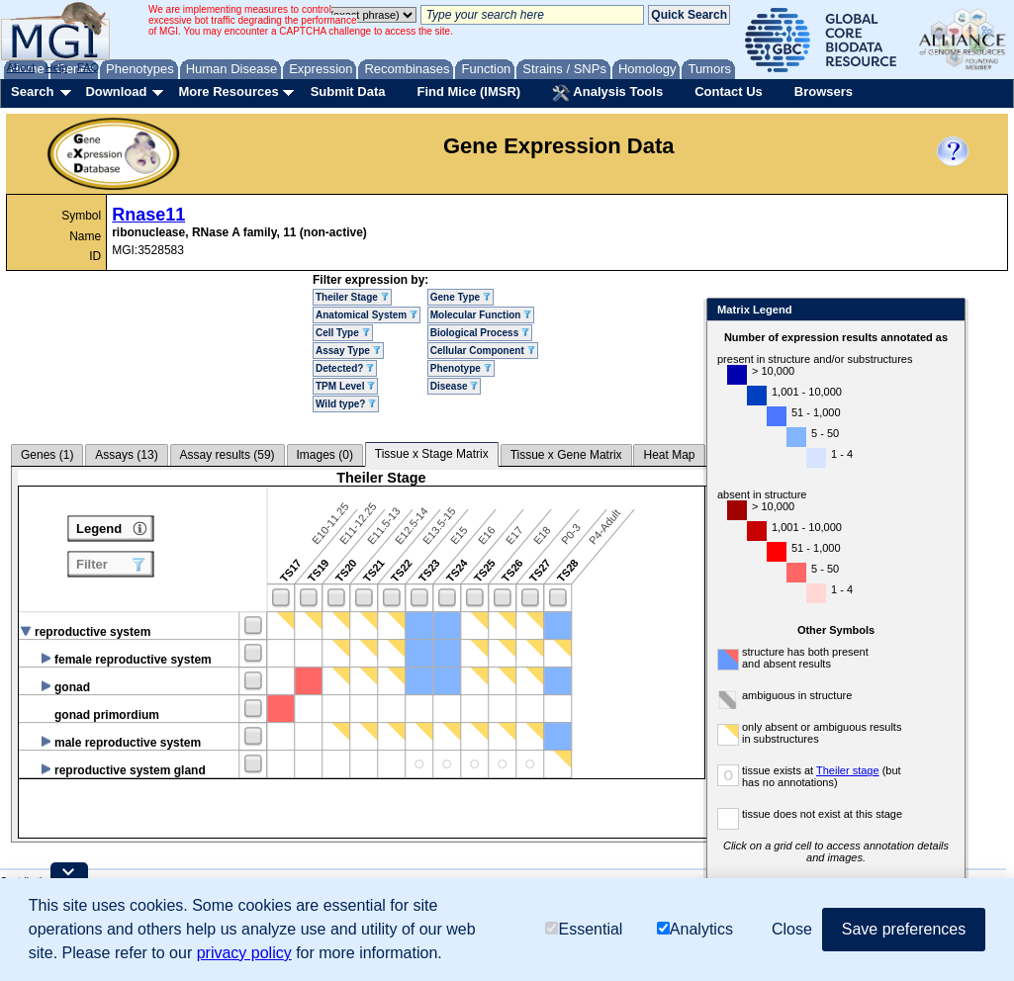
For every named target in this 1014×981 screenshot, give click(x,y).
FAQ (88, 67)
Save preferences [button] (904, 929)
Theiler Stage (352, 297)
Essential (583, 929)
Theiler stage (847, 770)
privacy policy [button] (244, 952)
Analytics (695, 929)
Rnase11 (148, 214)
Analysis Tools (607, 93)
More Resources (228, 91)
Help (56, 67)
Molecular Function (480, 315)
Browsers (823, 91)
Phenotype (461, 368)
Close (946, 311)
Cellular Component (482, 350)
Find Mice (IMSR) (468, 91)
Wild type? (346, 404)
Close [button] (792, 929)
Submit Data (348, 91)
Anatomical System (366, 315)
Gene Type (460, 297)
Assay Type (348, 350)
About (21, 67)
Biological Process (479, 332)
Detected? (345, 368)
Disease (454, 386)
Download (115, 91)
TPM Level (345, 386)
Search (32, 91)
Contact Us (728, 91)
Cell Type (343, 332)
